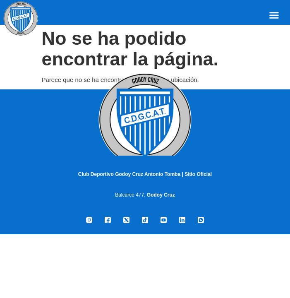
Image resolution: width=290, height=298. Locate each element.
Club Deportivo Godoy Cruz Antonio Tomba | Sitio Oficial (145, 174)
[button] (274, 15)
